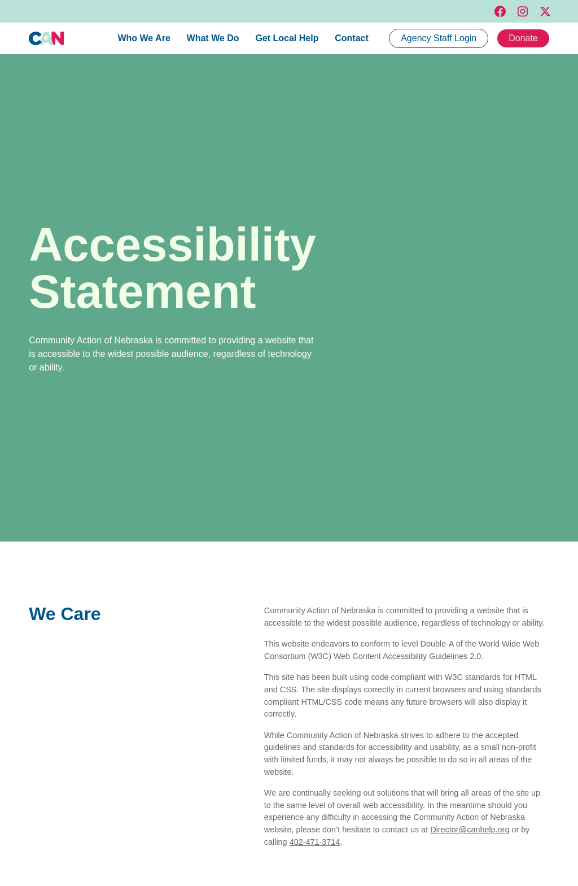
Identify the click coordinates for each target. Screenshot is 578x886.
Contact (352, 38)
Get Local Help (286, 38)
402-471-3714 (315, 841)
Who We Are (143, 38)
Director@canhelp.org (469, 829)
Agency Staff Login (438, 38)
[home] (46, 39)
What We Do (213, 38)
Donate (523, 38)
